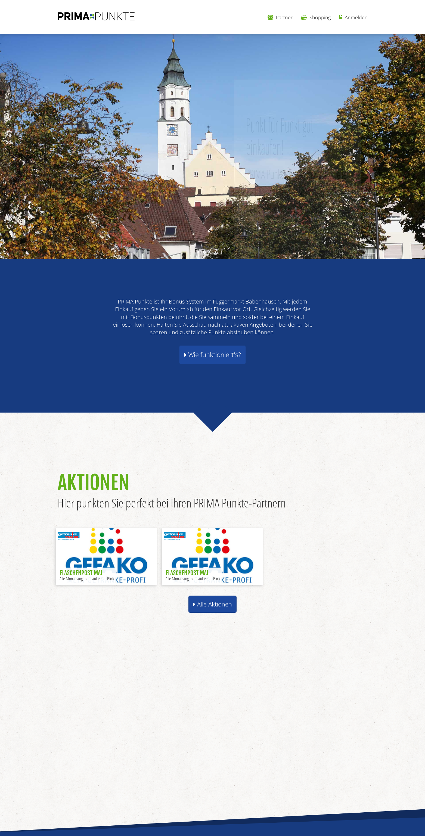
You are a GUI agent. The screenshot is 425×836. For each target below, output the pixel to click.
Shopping (316, 17)
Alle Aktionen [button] (212, 604)
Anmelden (353, 17)
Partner (280, 17)
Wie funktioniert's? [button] (212, 354)
